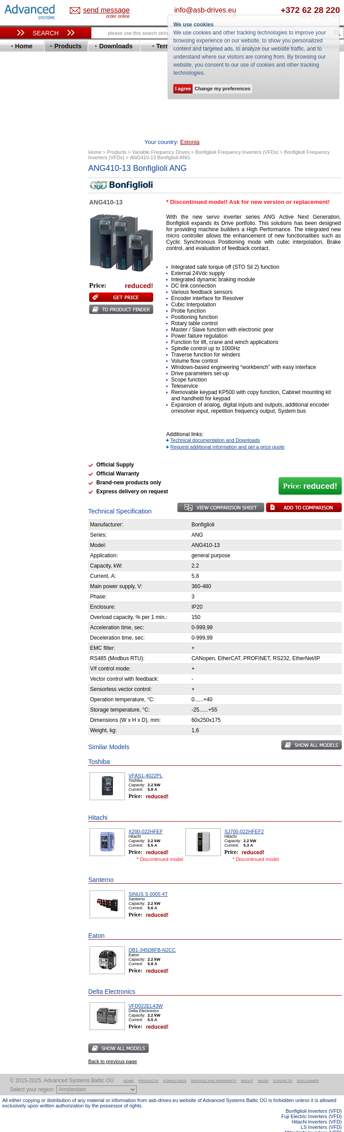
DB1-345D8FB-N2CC (152, 936)
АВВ (16, 427)
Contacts (282, 1067)
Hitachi (20, 275)
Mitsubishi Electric (36, 322)
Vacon (18, 389)
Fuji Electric (26, 262)
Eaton (18, 228)
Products (148, 1067)
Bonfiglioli (24, 202)
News (263, 1067)
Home (128, 1067)
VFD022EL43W (146, 992)
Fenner (20, 255)
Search (46, 33)
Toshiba (21, 383)
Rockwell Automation (39, 349)
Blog (13, 554)
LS (14, 316)
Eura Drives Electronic (41, 249)
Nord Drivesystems (37, 329)
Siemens (22, 376)
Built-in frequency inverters (36, 643)
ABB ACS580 (327, 1124)
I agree (183, 88)
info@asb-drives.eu (236, 10)
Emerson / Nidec (33, 235)
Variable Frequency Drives (42, 175)
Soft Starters (23, 420)
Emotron (22, 242)
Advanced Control (35, 188)
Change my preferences (222, 88)
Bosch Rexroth (31, 208)
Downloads (174, 1067)
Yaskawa (22, 410)
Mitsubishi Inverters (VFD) (313, 1118)
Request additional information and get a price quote (227, 433)
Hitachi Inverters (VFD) (317, 1108)
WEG (17, 396)
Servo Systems (27, 478)
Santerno (22, 356)
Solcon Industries (34, 467)
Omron (20, 336)
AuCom (20, 434)
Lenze (18, 309)
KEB (16, 302)
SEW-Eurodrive (31, 369)
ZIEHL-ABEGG (30, 403)
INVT (17, 296)
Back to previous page (112, 1047)
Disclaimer (308, 1067)
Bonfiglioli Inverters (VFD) (314, 1097)
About (247, 1067)
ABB (16, 181)
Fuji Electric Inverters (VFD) (311, 1102)
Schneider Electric (35, 363)
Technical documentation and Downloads (215, 426)
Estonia (101, 10)
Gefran (19, 269)
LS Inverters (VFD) (321, 1113)
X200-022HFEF (146, 817)
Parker (19, 342)
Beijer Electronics (35, 195)
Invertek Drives (31, 289)
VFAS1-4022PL (146, 761)
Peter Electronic (32, 454)
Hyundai (21, 282)
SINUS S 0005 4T (148, 880)
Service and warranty (213, 1067)
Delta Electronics (34, 222)
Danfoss (21, 215)
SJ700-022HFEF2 (244, 817)
